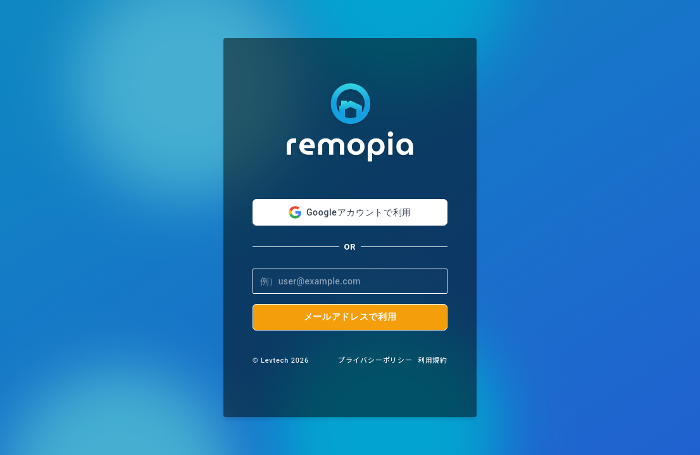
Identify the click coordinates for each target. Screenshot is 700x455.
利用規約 (432, 360)
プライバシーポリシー (375, 360)
